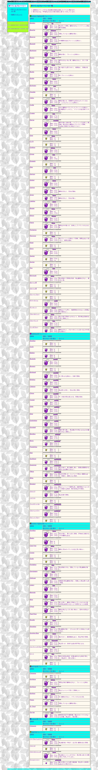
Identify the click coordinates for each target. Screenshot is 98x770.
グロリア (32, 491)
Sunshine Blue (34, 633)
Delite (31, 406)
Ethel (31, 414)
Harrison (32, 174)
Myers (32, 441)
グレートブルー (35, 294)
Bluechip (32, 30)
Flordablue (33, 564)
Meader (32, 208)
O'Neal (32, 606)
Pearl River (33, 614)
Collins (32, 98)
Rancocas (33, 236)
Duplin (32, 558)
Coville (32, 105)
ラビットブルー (35, 517)
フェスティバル (35, 504)
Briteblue (32, 379)
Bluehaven (33, 50)
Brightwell (33, 372)
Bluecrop (32, 37)
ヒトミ (32, 653)
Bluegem (32, 366)
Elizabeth (33, 161)
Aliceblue (32, 341)
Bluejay (32, 58)
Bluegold (32, 44)
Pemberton (33, 230)
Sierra (32, 248)
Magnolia (32, 592)
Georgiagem (33, 571)
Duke (31, 135)
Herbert (32, 180)
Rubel (31, 242)
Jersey (32, 195)
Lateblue (32, 201)
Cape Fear (33, 546)
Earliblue (32, 147)
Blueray (32, 64)
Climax (32, 393)
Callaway (32, 386)
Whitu (31, 478)
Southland (33, 459)
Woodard (32, 484)
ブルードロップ (35, 660)
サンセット (33, 307)
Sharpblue (33, 626)
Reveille (32, 620)
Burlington (33, 85)
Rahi (31, 453)
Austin (32, 347)
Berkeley (32, 23)
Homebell (33, 427)
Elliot (31, 167)
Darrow (32, 120)
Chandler (32, 92)
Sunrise (32, 262)
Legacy (32, 585)
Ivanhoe (32, 187)
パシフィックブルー (36, 647)
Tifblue (32, 471)
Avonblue (33, 530)
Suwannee (33, 465)
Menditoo (33, 434)
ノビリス (32, 498)
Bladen (32, 538)
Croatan (32, 113)
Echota (32, 154)
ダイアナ (32, 640)
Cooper (32, 553)
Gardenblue (33, 420)
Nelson (32, 215)
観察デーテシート (16, 14)
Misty (31, 599)
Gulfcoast (33, 578)
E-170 (32, 141)
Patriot (32, 222)
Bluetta (32, 72)
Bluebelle (33, 359)
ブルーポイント (35, 314)
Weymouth (33, 275)
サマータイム (34, 300)
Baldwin (32, 353)
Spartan (32, 256)
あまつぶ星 (33, 282)
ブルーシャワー (35, 510)
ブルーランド (34, 320)
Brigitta (32, 78)
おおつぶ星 (33, 288)
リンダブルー (34, 327)
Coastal (32, 400)
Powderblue (33, 447)
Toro (31, 268)
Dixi (31, 128)
